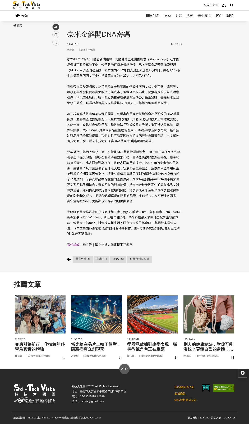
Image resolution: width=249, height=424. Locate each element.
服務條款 (180, 393)
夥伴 (218, 15)
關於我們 (153, 15)
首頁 (17, 25)
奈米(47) (101, 258)
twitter (56, 73)
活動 (189, 15)
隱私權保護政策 (184, 387)
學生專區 (204, 15)
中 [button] (55, 89)
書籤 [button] (55, 104)
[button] (232, 5)
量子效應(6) (83, 258)
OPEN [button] (124, 368)
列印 (55, 96)
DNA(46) (118, 258)
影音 (178, 15)
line (55, 81)
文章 (167, 15)
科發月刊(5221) (139, 258)
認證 (230, 15)
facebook (56, 66)
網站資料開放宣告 (185, 399)
